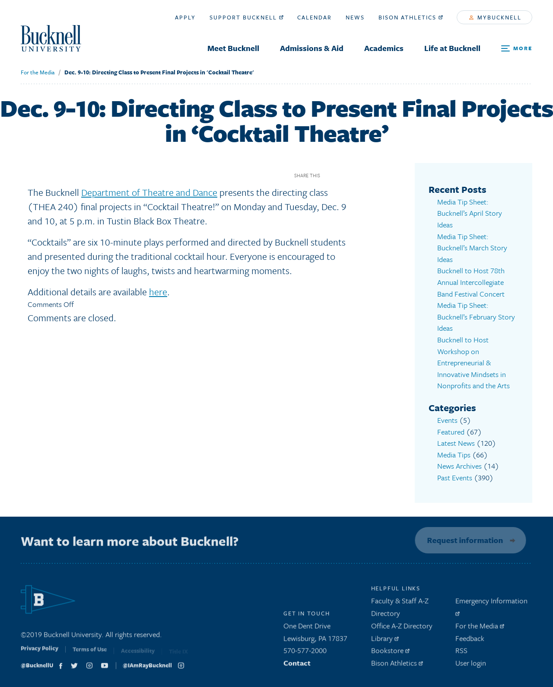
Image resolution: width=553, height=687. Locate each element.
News (355, 17)
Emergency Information (491, 607)
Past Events (454, 476)
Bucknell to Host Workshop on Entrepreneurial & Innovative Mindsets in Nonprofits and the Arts (473, 362)
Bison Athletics (410, 17)
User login (470, 664)
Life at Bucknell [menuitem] (452, 48)
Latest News (456, 442)
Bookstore (390, 651)
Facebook (329, 175)
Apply (185, 17)
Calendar (314, 17)
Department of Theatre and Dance (149, 192)
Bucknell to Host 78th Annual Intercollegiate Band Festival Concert (471, 282)
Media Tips (453, 453)
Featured (450, 430)
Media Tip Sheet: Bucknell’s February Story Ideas (476, 316)
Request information (463, 538)
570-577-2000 (305, 651)
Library (385, 639)
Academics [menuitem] (384, 48)
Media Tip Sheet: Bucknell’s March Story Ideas (472, 247)
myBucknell (495, 17)
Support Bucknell (246, 17)
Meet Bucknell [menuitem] (233, 48)
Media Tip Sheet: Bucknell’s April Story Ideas (469, 213)
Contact (297, 664)
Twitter (345, 175)
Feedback (469, 639)
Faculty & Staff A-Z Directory (400, 608)
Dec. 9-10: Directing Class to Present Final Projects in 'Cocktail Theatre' (159, 72)
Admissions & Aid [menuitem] (311, 48)
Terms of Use (90, 653)
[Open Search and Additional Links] (516, 48)
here (158, 291)
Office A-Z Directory (401, 627)
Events (447, 419)
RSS (461, 651)
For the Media (37, 72)
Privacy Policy (39, 652)
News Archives (459, 465)
